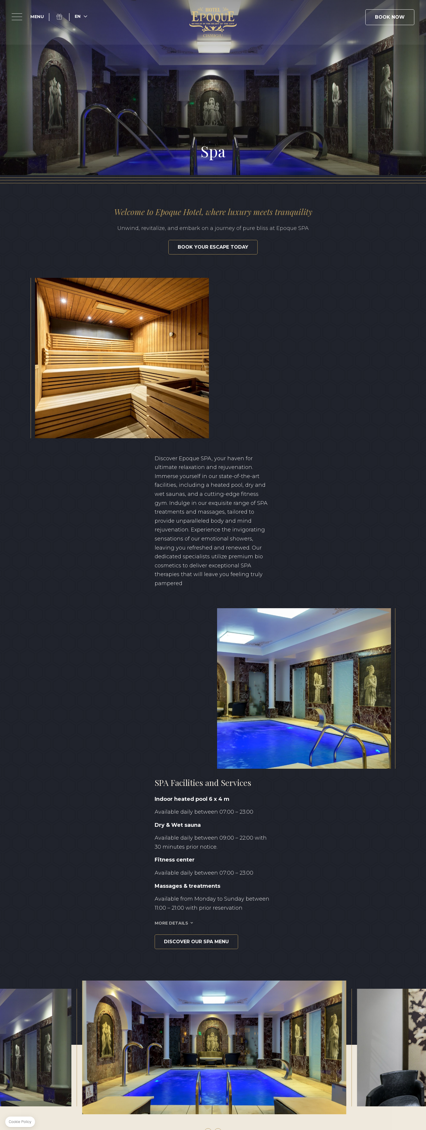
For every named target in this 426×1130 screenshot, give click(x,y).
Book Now (390, 17)
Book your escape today (213, 247)
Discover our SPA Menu (110, 618)
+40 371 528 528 (233, 1004)
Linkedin (87, 994)
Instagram (73, 994)
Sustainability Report (225, 1063)
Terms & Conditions (125, 1063)
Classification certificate (292, 1063)
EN (349, 1040)
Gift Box (63, 17)
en (78, 16)
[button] (208, 809)
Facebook (60, 994)
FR (385, 1040)
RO (367, 1040)
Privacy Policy (173, 1063)
